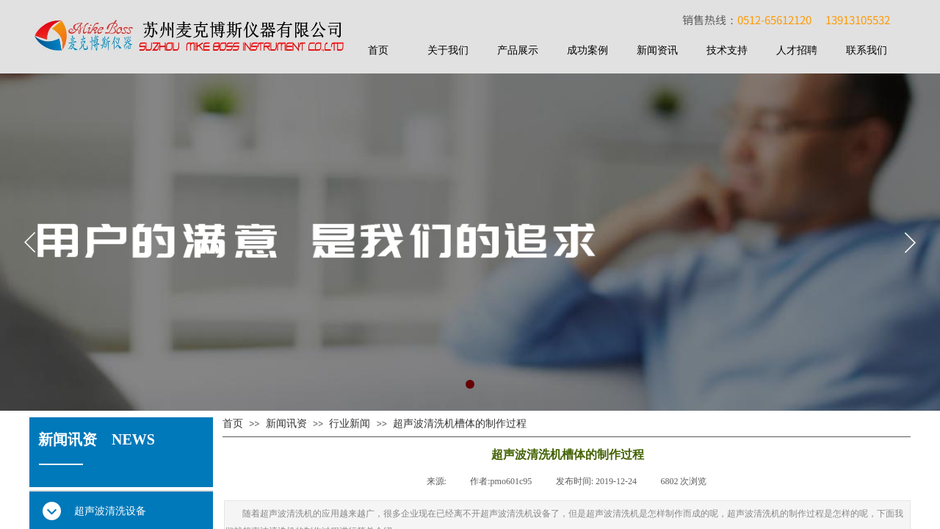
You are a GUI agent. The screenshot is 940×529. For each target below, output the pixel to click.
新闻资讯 (657, 50)
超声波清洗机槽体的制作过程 (460, 423)
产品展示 (517, 50)
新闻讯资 (286, 423)
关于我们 (448, 50)
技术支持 (727, 50)
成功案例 (587, 50)
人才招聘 (796, 50)
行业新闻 (349, 423)
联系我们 (866, 50)
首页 (378, 50)
